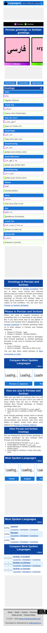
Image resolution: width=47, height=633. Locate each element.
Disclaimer (34, 612)
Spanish (14, 526)
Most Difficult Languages (33, 3)
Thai (13, 539)
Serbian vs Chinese (21, 563)
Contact (25, 612)
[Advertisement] (24, 13)
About (17, 612)
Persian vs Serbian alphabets (16, 305)
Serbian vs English (21, 557)
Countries (23, 83)
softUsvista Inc (35, 623)
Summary (10, 83)
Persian (17, 64)
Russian (14, 533)
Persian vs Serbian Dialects (25, 425)
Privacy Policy (29, 615)
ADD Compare (42, 612)
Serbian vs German (21, 569)
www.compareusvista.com (30, 619)
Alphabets (37, 83)
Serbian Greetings (30, 289)
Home (10, 612)
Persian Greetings (11, 324)
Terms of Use (17, 615)
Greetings (34, 529)
